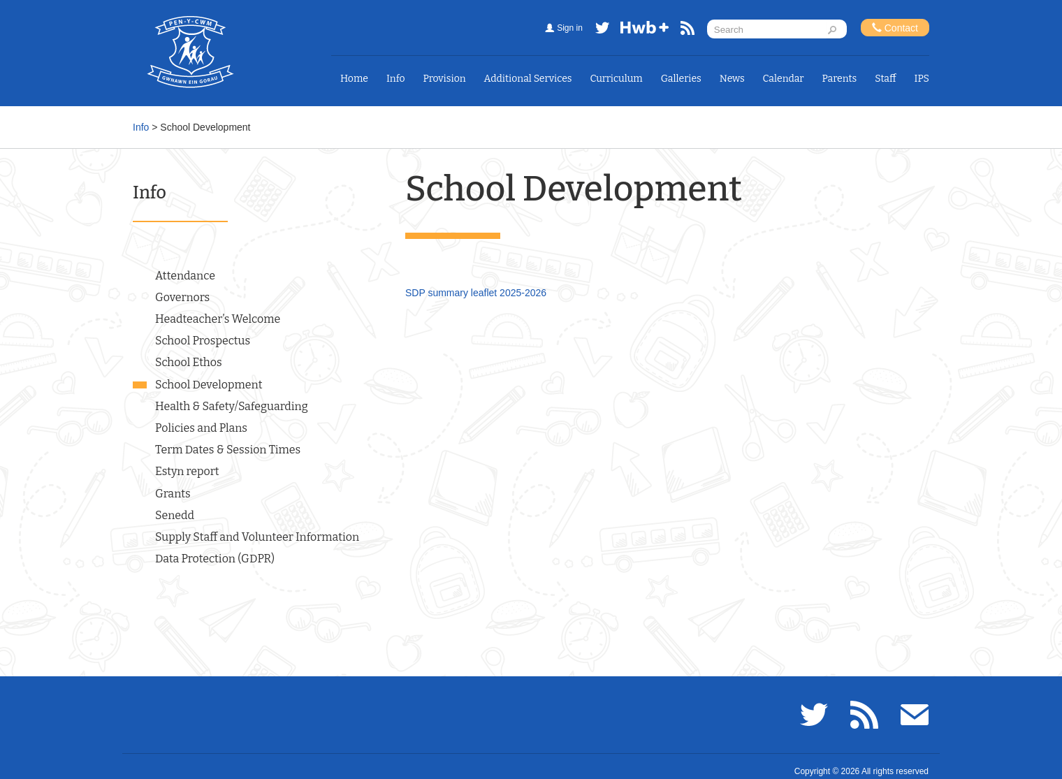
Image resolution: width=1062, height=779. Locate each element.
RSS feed (687, 30)
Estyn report (187, 471)
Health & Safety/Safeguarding (231, 406)
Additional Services (528, 79)
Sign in (570, 28)
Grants (173, 493)
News (732, 79)
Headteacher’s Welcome (217, 319)
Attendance (185, 275)
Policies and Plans (201, 428)
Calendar (783, 79)
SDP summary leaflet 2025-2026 (475, 292)
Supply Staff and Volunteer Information (257, 537)
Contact (895, 28)
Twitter (602, 30)
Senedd (174, 515)
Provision (444, 79)
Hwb (644, 30)
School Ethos (188, 362)
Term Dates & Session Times (227, 449)
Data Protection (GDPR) (215, 558)
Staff (885, 79)
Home (354, 79)
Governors (182, 297)
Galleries (681, 79)
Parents (839, 79)
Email (915, 715)
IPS (922, 79)
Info (395, 79)
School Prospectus (202, 340)
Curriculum (616, 79)
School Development (208, 384)
